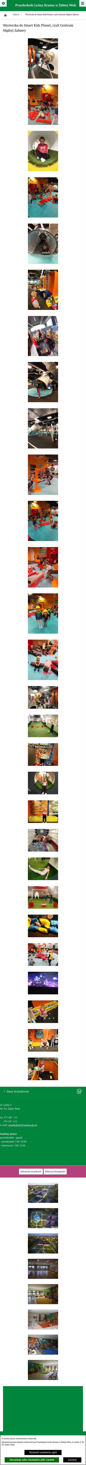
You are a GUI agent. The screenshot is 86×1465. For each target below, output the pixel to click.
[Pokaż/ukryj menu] (82, 3)
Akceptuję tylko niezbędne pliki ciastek (32, 1460)
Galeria (17, 14)
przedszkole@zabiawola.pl (22, 1125)
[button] (43, 77)
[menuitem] (31, 1172)
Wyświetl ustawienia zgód (43, 1452)
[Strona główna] (5, 15)
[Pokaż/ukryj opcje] (3, 3)
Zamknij (72, 1460)
